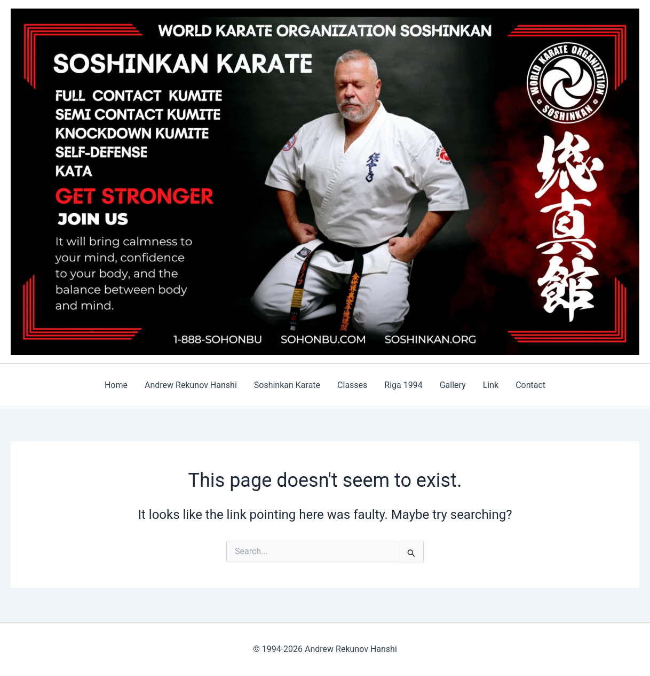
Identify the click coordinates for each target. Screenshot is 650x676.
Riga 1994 (403, 385)
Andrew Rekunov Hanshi (191, 385)
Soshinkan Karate (287, 385)
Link (490, 385)
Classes (352, 385)
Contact (530, 385)
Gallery (453, 385)
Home (116, 385)
